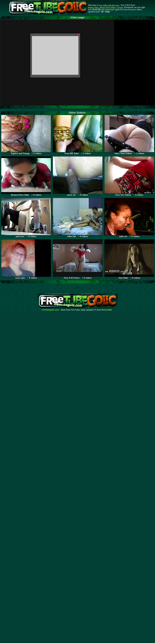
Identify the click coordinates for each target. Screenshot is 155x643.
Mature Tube (93, 7)
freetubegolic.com (50, 310)
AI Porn (120, 7)
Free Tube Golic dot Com (109, 5)
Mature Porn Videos (108, 7)
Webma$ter (107, 310)
